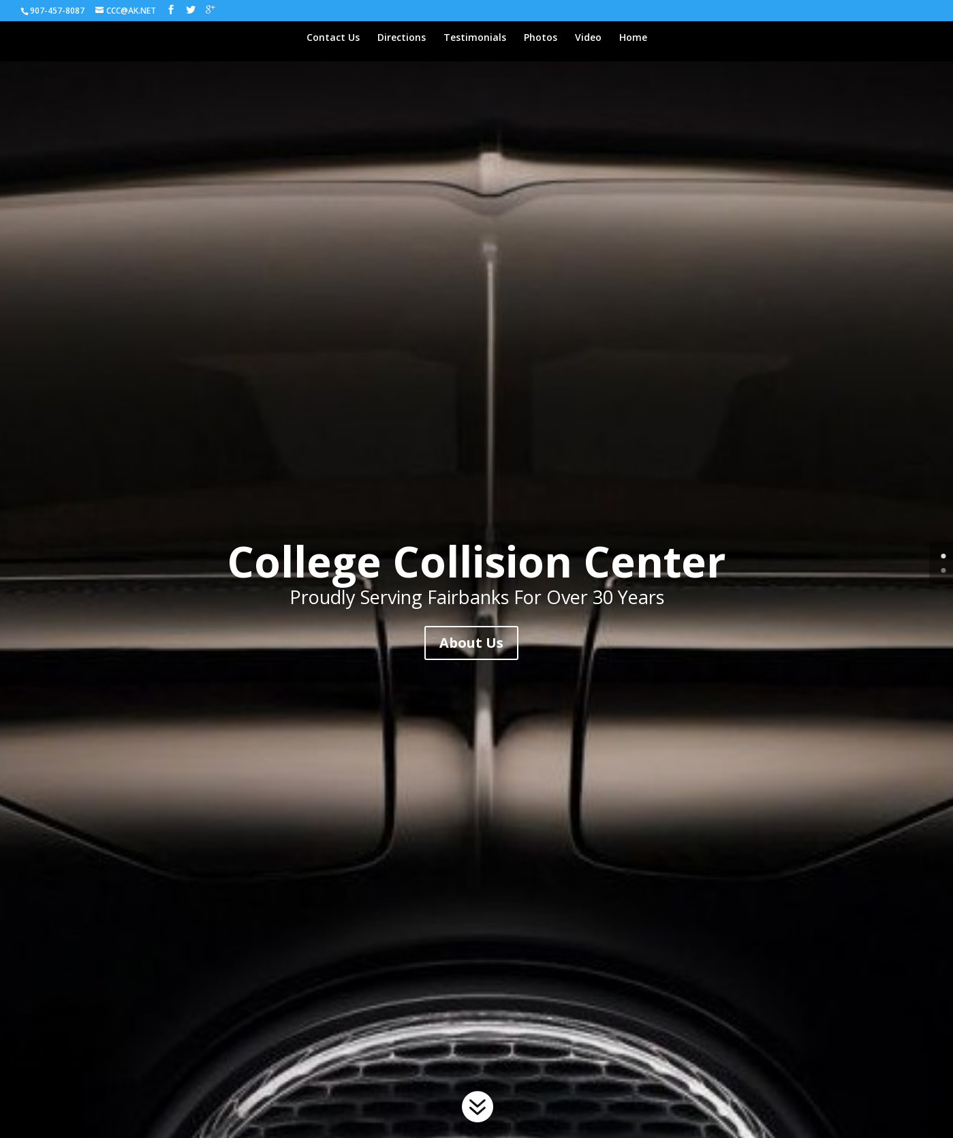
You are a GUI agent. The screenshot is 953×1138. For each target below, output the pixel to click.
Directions (401, 38)
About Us (471, 642)
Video (588, 38)
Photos (540, 38)
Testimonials (474, 38)
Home (633, 38)
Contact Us (333, 38)
